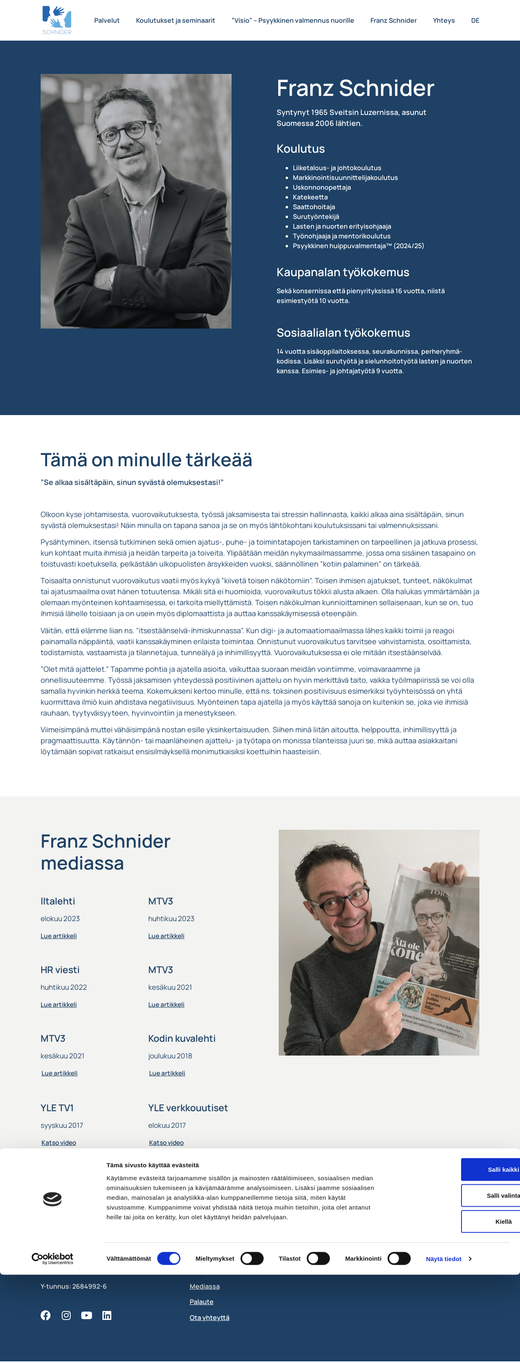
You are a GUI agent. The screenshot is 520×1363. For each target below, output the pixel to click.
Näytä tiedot (444, 1347)
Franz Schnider (393, 20)
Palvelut (107, 20)
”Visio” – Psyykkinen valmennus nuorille (293, 20)
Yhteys (444, 20)
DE (475, 20)
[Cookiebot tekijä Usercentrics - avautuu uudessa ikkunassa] (52, 1347)
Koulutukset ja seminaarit (175, 20)
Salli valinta (452, 1283)
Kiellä (452, 1309)
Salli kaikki (452, 1257)
